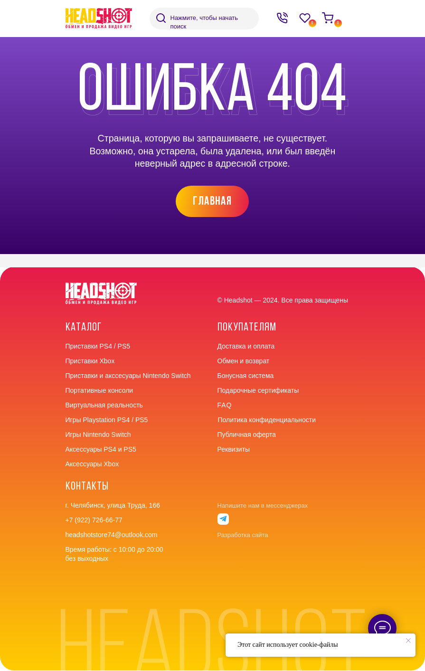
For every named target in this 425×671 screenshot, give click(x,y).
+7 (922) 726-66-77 (94, 520)
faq (224, 405)
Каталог (84, 327)
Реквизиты (233, 449)
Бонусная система (245, 375)
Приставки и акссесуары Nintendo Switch (128, 375)
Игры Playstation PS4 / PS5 (107, 420)
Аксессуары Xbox (92, 464)
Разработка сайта (242, 535)
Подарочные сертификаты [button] (258, 390)
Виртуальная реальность (104, 405)
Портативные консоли (99, 390)
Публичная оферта (246, 434)
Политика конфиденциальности (267, 420)
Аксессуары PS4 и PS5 (101, 449)
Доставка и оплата (246, 346)
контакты (87, 486)
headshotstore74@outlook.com (112, 535)
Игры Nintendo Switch (98, 434)
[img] (161, 18)
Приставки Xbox (90, 361)
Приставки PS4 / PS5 (98, 346)
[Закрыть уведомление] (408, 640)
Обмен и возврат (243, 361)
